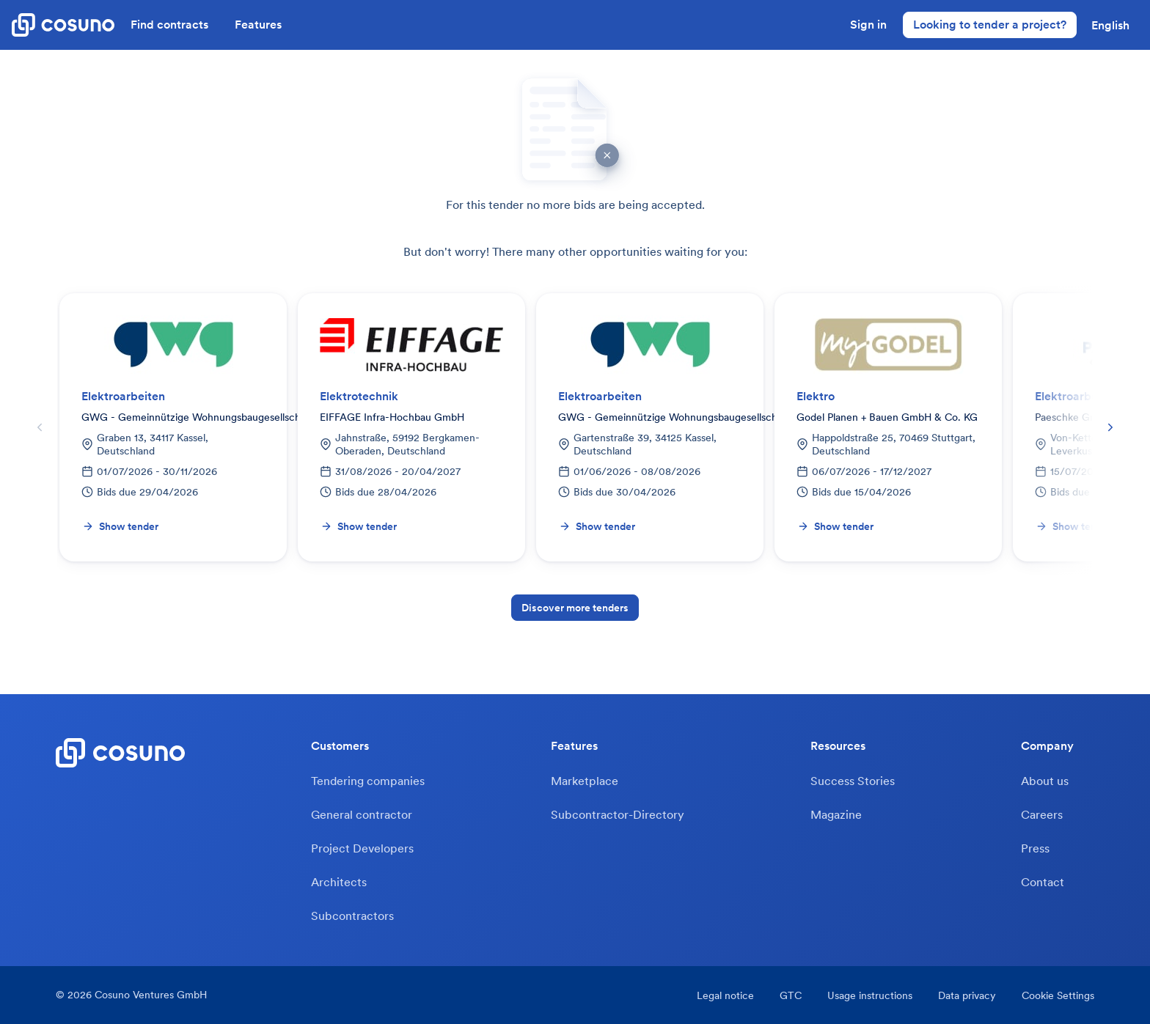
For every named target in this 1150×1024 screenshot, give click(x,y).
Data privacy (967, 995)
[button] (1110, 25)
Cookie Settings (1058, 995)
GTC (791, 995)
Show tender (120, 526)
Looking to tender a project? (989, 24)
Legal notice (725, 995)
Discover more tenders (575, 607)
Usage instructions (869, 995)
